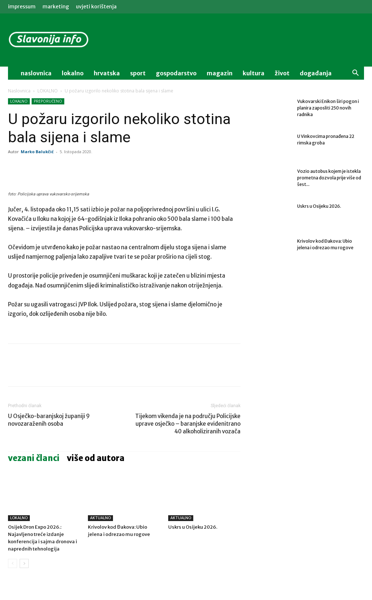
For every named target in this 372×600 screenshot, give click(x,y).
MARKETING (56, 6)
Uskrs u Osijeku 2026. (192, 527)
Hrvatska (107, 73)
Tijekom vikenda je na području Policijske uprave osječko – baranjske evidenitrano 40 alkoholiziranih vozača (187, 424)
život (282, 73)
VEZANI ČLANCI (34, 458)
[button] (355, 73)
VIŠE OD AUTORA (96, 458)
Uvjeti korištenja (96, 6)
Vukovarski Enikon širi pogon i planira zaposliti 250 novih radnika (328, 108)
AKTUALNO (100, 518)
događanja (316, 73)
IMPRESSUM (22, 6)
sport (138, 73)
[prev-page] (12, 563)
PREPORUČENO (48, 101)
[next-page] (24, 563)
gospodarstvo (176, 73)
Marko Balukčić (37, 151)
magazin (219, 73)
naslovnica (36, 73)
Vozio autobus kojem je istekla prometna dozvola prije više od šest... (329, 177)
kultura (253, 73)
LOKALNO (47, 91)
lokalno (73, 73)
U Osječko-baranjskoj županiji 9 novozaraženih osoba (49, 420)
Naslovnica (19, 91)
